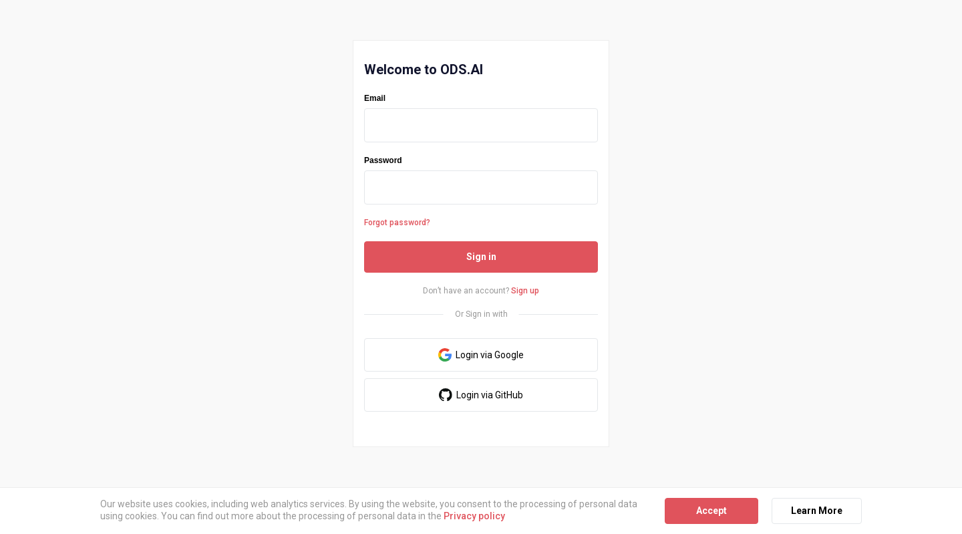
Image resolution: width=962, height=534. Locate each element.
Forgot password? (397, 222)
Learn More (816, 510)
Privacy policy (474, 516)
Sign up (525, 290)
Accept (711, 510)
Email (374, 98)
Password (383, 160)
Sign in (481, 256)
